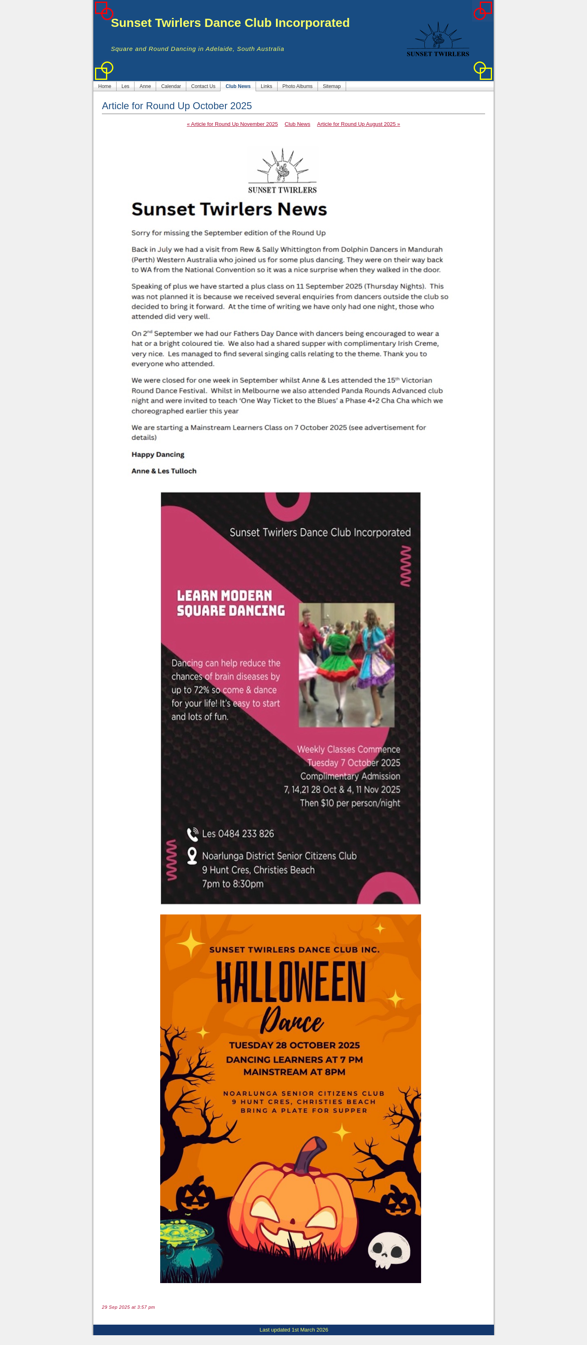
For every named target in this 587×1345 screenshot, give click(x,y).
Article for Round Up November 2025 (232, 124)
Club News (297, 124)
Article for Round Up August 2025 (358, 124)
